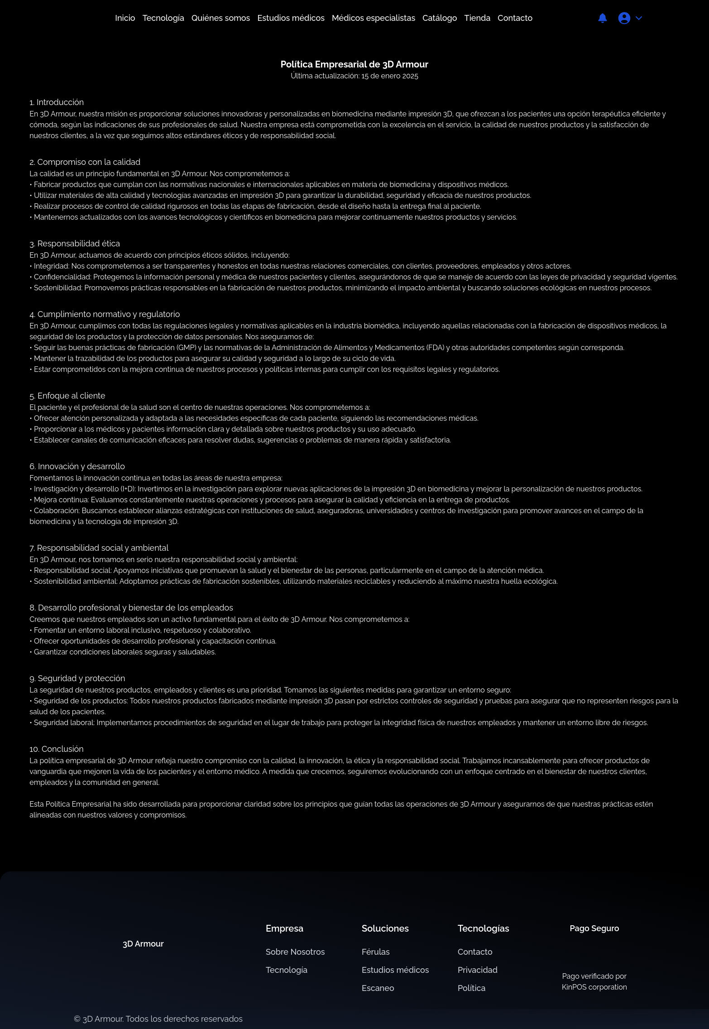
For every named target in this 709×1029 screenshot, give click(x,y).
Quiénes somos (221, 18)
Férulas (376, 952)
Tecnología (163, 18)
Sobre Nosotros (295, 952)
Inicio (125, 18)
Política (472, 988)
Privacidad (478, 970)
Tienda (478, 18)
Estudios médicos (291, 18)
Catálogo (439, 18)
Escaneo (378, 988)
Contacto (515, 18)
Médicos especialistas (373, 18)
